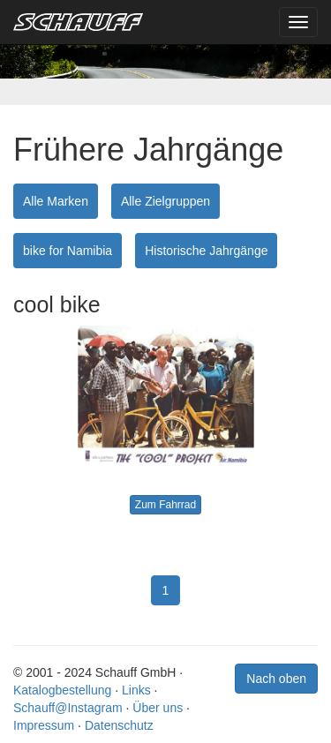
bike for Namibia (67, 251)
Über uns (157, 708)
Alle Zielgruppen (165, 201)
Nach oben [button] (276, 679)
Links (136, 690)
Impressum (43, 725)
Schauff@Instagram (68, 708)
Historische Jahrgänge (206, 251)
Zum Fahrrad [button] (165, 505)
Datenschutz (119, 725)
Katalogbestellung (62, 690)
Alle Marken (55, 201)
